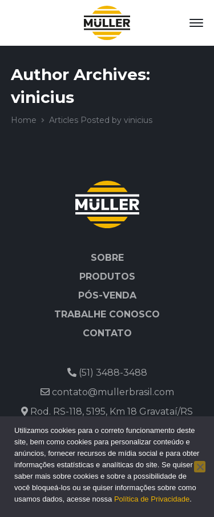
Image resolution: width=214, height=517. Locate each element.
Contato (107, 333)
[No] (199, 466)
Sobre (107, 257)
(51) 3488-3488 (107, 372)
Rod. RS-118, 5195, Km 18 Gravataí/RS (107, 411)
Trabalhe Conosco (107, 314)
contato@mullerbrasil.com (107, 392)
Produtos (107, 276)
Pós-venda (107, 295)
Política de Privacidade (151, 499)
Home (24, 120)
